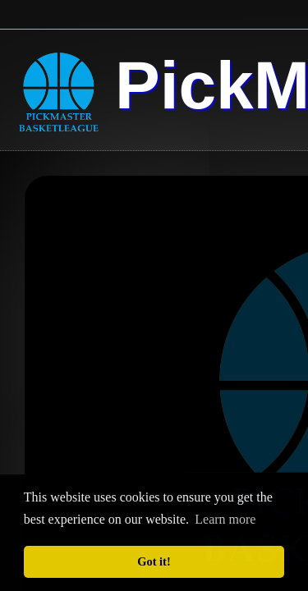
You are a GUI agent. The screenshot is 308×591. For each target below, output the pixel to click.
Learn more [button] (225, 519)
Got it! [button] (153, 561)
